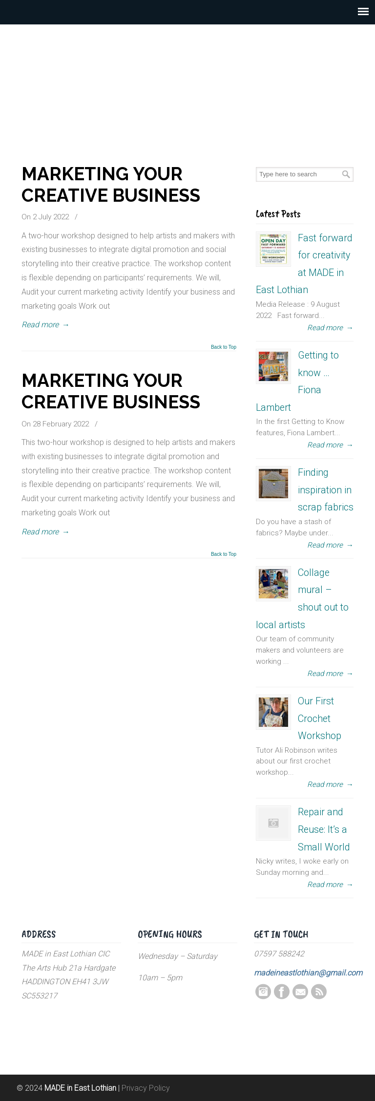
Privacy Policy (146, 1088)
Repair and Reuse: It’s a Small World (324, 829)
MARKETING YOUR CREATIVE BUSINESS (110, 184)
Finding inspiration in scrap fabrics (326, 490)
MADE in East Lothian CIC (187, 78)
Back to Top (223, 347)
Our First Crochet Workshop (319, 718)
